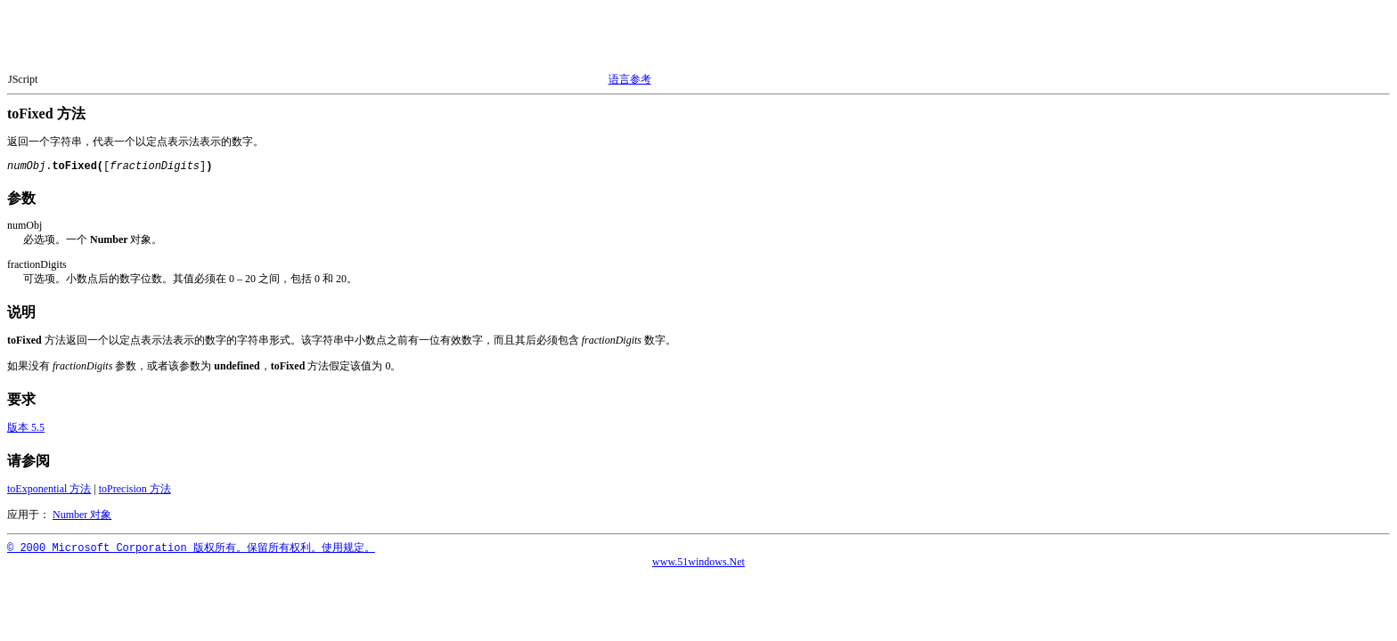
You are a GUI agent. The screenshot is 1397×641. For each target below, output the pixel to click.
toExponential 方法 (49, 489)
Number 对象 (82, 514)
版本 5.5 (26, 427)
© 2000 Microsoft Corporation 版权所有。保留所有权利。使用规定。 (191, 548)
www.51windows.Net (698, 562)
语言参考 (630, 79)
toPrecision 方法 (135, 489)
